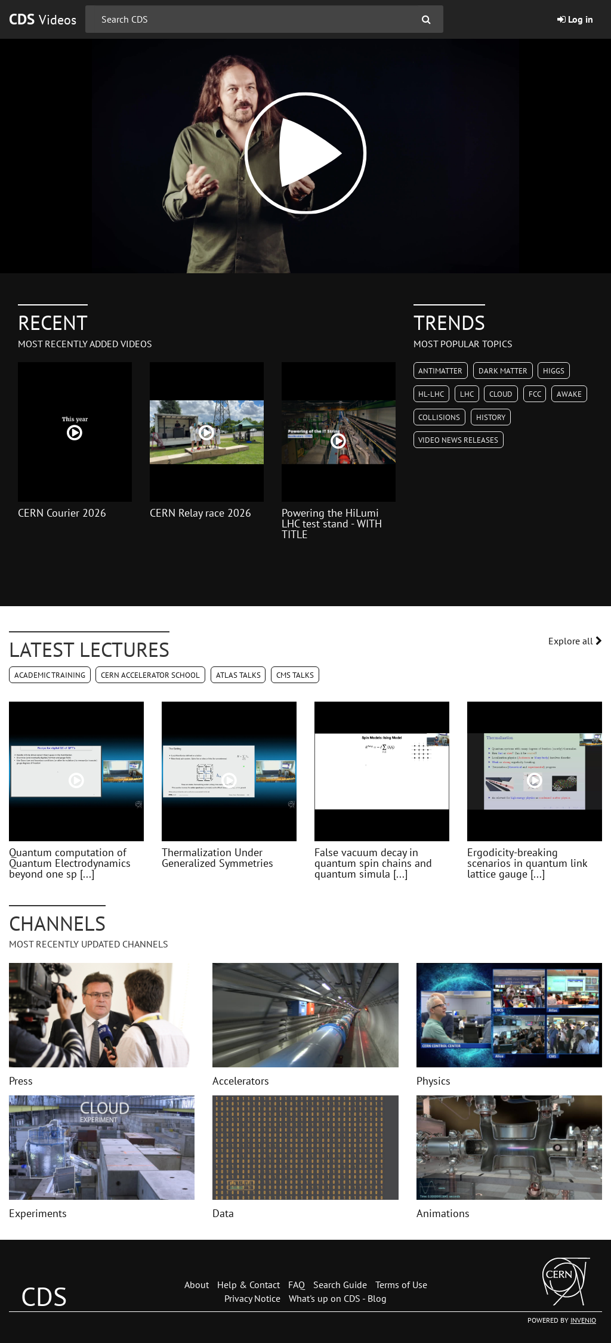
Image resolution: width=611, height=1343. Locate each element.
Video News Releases (458, 440)
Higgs (553, 371)
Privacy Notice (252, 1298)
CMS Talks (295, 675)
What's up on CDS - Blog (338, 1298)
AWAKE (569, 394)
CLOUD (501, 394)
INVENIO (583, 1320)
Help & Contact (248, 1284)
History (490, 417)
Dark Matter (503, 371)
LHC (467, 394)
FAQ (296, 1284)
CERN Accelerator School (150, 675)
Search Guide (340, 1284)
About (196, 1284)
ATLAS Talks (238, 675)
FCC (535, 394)
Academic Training (49, 675)
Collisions (439, 417)
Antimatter (440, 371)
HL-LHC (431, 394)
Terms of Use (401, 1284)
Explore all (575, 641)
